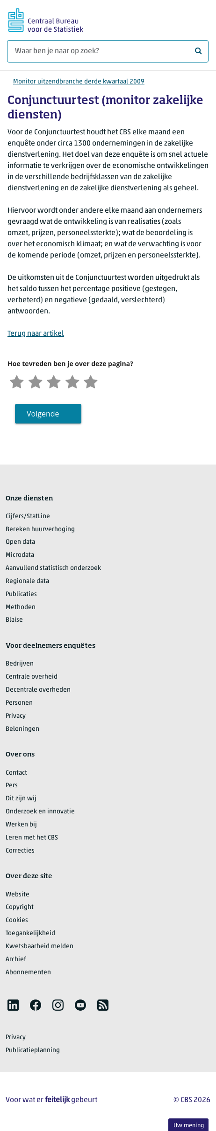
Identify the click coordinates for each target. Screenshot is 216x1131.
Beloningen (22, 730)
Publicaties (21, 595)
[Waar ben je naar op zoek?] (108, 51)
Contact (16, 773)
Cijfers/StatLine (28, 517)
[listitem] (13, 1006)
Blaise (14, 621)
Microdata (20, 556)
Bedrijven (20, 665)
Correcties (20, 851)
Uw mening (188, 1126)
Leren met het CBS (32, 838)
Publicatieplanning (33, 1051)
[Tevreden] (76, 381)
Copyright (20, 908)
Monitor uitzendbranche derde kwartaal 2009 (78, 82)
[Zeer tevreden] (95, 381)
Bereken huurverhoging (40, 530)
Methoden (21, 608)
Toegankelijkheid (30, 934)
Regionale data (27, 582)
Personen (19, 704)
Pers (12, 787)
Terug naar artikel (35, 334)
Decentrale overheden (38, 690)
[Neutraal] (56, 381)
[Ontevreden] (37, 381)
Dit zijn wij (21, 799)
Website (17, 895)
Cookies (17, 921)
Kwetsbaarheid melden (39, 947)
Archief (16, 960)
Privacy (16, 717)
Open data (20, 543)
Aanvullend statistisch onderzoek (53, 569)
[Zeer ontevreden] (17, 381)
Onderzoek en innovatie (40, 812)
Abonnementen (28, 973)
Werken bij (21, 825)
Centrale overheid (32, 677)
